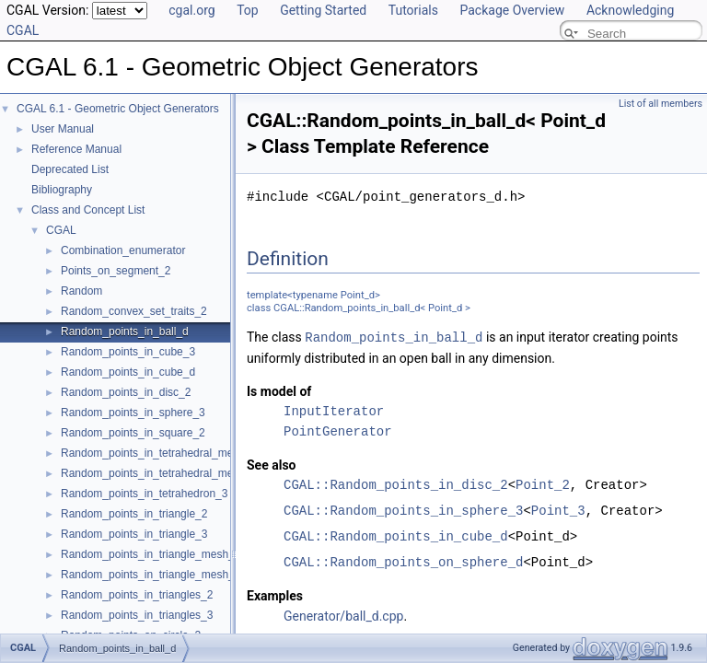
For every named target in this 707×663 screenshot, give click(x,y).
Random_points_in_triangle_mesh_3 (150, 574)
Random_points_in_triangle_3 (134, 534)
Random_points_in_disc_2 (126, 392)
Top (248, 10)
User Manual (62, 128)
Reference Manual (76, 149)
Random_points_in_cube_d (128, 372)
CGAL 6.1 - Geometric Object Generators (118, 108)
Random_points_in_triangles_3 (137, 615)
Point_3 (558, 509)
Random (81, 291)
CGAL (61, 230)
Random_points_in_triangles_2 (137, 594)
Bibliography (61, 189)
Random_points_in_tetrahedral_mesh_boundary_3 (185, 473)
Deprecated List (70, 169)
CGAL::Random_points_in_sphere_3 (403, 509)
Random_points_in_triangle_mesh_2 (150, 554)
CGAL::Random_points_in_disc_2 (396, 484)
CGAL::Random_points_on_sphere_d (403, 561)
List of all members (660, 104)
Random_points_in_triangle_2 (134, 513)
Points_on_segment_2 (115, 270)
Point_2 (543, 484)
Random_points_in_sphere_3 (133, 412)
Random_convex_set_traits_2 (134, 311)
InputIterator (334, 410)
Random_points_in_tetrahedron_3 (144, 493)
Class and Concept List (88, 210)
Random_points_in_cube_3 (128, 351)
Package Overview (511, 10)
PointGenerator (338, 430)
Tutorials (413, 10)
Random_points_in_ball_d (125, 331)
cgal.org (191, 10)
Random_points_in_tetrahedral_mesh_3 (159, 453)
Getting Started (323, 10)
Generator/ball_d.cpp (343, 615)
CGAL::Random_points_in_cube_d (396, 535)
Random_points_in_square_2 (133, 432)
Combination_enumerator (123, 250)
